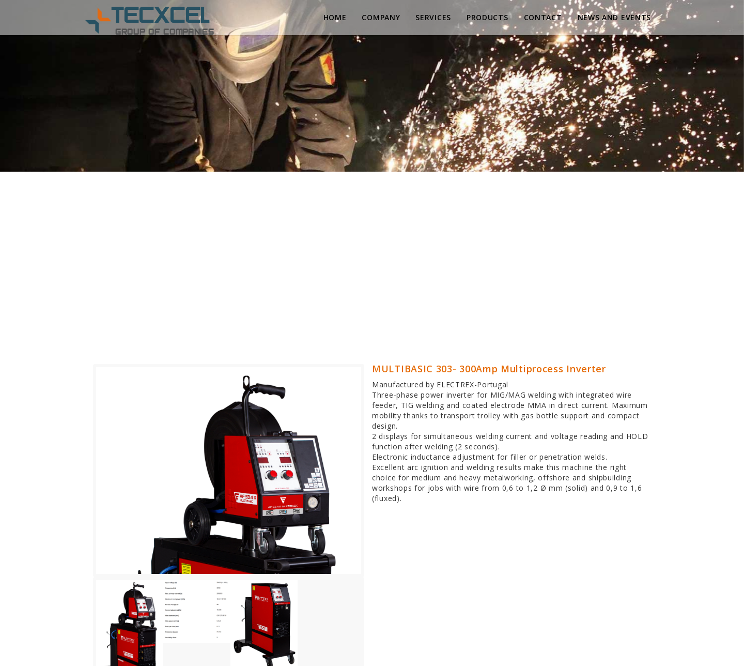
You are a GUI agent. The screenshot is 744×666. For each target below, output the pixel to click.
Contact (543, 17)
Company (381, 17)
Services (433, 17)
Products (487, 17)
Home (335, 17)
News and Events (615, 17)
